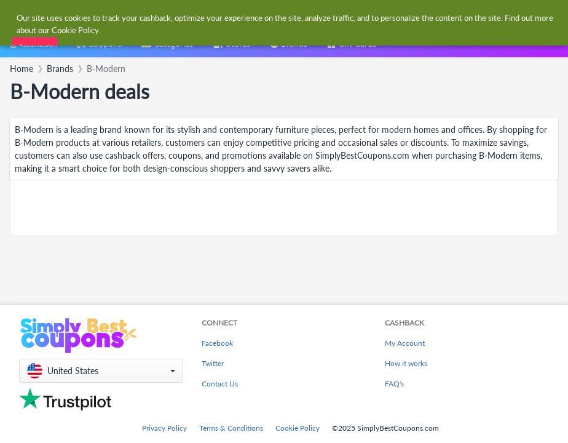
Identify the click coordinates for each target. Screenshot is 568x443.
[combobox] (271, 17)
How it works (406, 363)
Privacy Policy (164, 428)
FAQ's (394, 383)
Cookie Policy (297, 428)
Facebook (217, 343)
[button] (101, 371)
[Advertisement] (284, 208)
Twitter (213, 363)
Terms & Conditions (231, 428)
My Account (405, 343)
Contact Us (220, 383)
